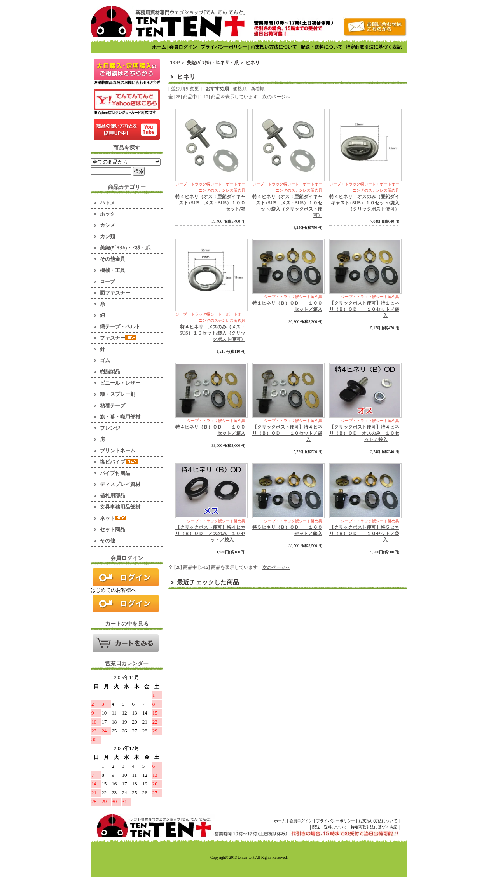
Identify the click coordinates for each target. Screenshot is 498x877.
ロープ (107, 281)
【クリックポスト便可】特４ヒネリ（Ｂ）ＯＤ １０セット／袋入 (287, 433)
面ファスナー (115, 293)
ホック (107, 214)
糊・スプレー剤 (117, 394)
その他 (107, 541)
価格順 (240, 88)
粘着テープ (112, 405)
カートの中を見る (126, 643)
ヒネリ (253, 62)
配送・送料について (321, 47)
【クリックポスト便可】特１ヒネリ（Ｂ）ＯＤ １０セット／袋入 (364, 309)
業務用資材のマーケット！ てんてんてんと (168, 21)
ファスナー (118, 338)
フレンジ (110, 428)
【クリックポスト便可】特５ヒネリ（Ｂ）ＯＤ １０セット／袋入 (364, 533)
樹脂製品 (110, 372)
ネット (113, 518)
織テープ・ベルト (120, 327)
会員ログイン (183, 47)
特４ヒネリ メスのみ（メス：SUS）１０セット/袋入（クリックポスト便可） (212, 333)
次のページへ (276, 96)
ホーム (159, 47)
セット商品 (112, 529)
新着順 (258, 88)
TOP (175, 62)
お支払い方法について (273, 47)
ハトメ (107, 203)
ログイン (126, 577)
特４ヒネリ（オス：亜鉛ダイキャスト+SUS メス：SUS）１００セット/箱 (210, 203)
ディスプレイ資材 (120, 484)
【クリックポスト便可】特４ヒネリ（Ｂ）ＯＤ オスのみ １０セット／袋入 (364, 433)
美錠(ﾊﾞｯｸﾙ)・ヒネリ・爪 (213, 62)
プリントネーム (117, 450)
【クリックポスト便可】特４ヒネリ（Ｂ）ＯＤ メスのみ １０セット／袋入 (210, 533)
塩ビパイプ (119, 462)
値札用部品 (112, 496)
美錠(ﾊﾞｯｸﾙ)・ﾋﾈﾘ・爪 (125, 248)
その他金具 (112, 259)
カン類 (107, 236)
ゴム (105, 360)
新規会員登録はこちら (126, 603)
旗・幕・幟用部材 (120, 417)
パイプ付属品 (115, 473)
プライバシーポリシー (224, 47)
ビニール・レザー (120, 383)
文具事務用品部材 (120, 507)
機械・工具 (112, 270)
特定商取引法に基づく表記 (374, 47)
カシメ (107, 225)
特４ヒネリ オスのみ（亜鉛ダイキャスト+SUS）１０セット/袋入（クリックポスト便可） (364, 203)
